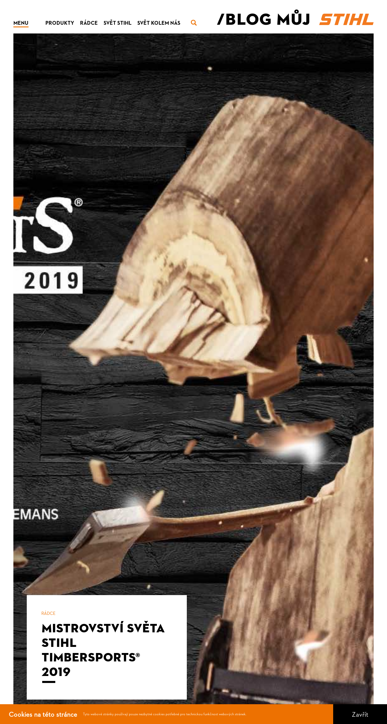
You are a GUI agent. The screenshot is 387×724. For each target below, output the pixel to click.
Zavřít (360, 714)
